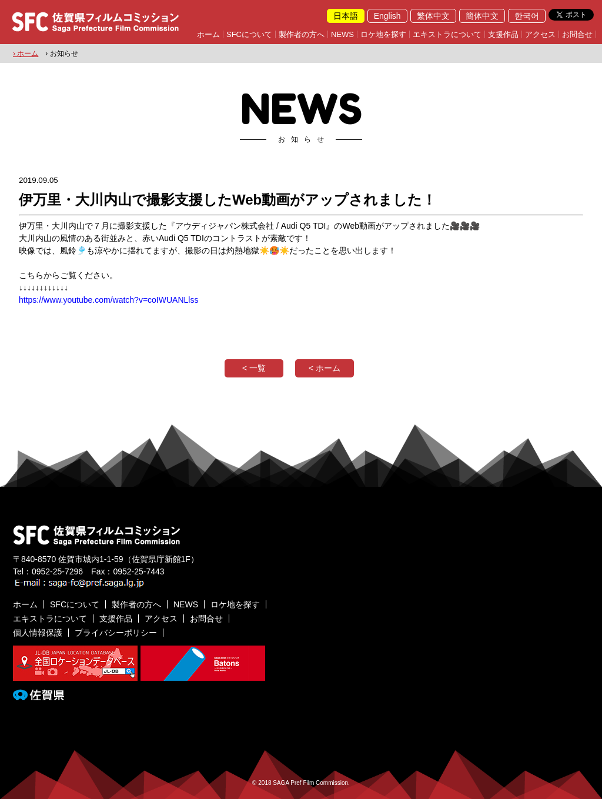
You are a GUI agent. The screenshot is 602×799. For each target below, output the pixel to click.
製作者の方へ (302, 34)
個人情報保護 (37, 632)
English (387, 16)
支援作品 (503, 34)
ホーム (208, 34)
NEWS (342, 34)
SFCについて (249, 34)
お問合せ (577, 34)
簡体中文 (482, 16)
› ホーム (25, 53)
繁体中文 (433, 16)
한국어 (526, 16)
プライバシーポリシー (116, 632)
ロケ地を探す (383, 34)
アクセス (540, 34)
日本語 (345, 16)
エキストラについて (447, 34)
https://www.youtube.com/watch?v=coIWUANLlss (108, 300)
